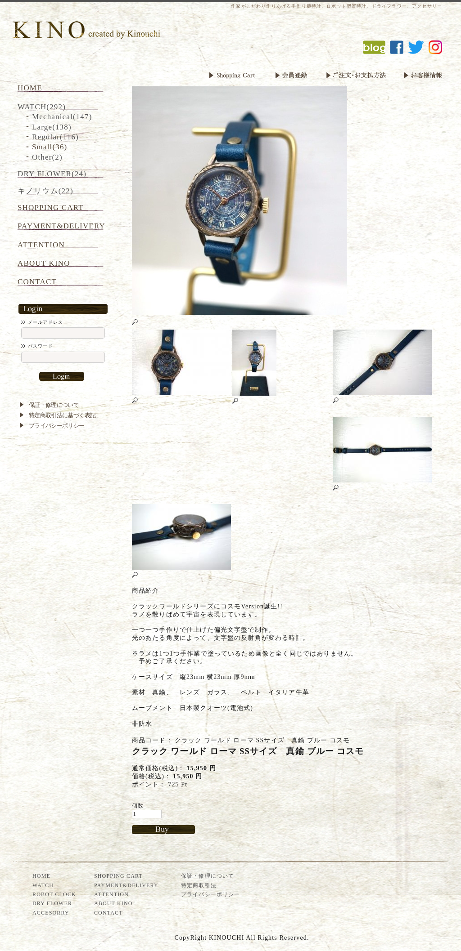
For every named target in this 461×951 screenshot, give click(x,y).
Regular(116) (55, 137)
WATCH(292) (42, 107)
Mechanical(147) (62, 117)
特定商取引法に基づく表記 (62, 415)
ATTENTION (41, 245)
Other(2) (47, 157)
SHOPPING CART (51, 207)
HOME (30, 88)
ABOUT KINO (44, 263)
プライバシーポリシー (57, 425)
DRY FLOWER (52, 903)
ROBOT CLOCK (54, 894)
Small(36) (49, 147)
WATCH (43, 885)
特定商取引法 (199, 885)
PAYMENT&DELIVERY (61, 226)
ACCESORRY (50, 913)
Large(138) (52, 127)
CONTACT (37, 281)
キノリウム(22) (45, 191)
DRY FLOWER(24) (52, 174)
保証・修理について (54, 405)
